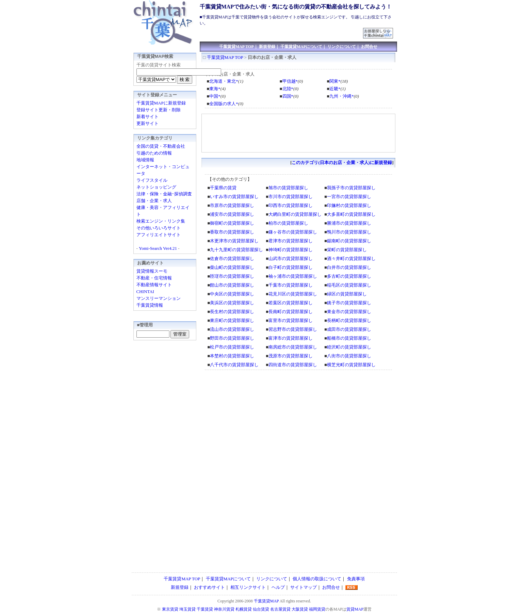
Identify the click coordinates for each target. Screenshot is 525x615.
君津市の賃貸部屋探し (290, 240)
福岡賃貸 (317, 609)
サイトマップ (303, 587)
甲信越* (290, 81)
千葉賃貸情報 (149, 305)
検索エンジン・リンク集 (160, 221)
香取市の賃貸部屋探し (232, 231)
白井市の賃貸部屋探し (349, 267)
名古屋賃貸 (280, 609)
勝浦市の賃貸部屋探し (349, 223)
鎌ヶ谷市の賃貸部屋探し (292, 231)
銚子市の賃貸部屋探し (349, 302)
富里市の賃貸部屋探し (290, 320)
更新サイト (147, 123)
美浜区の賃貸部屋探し (232, 302)
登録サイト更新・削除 (158, 109)
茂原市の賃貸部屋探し (290, 355)
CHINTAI (145, 291)
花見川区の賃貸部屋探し (292, 293)
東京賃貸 (170, 609)
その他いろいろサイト (158, 227)
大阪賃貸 (300, 609)
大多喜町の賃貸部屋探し (351, 214)
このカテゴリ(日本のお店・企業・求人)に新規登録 (342, 162)
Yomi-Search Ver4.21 (158, 248)
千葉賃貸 (205, 609)
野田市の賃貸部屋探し (232, 338)
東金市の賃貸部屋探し (349, 311)
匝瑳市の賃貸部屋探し (232, 276)
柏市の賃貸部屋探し (288, 223)
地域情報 (145, 159)
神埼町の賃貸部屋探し (290, 249)
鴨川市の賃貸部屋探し (349, 231)
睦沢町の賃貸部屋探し (349, 347)
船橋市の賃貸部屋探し (349, 338)
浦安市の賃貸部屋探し (232, 214)
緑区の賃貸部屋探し (347, 293)
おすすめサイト (209, 587)
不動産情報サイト (154, 284)
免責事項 (356, 578)
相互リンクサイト (248, 587)
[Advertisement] (281, 30)
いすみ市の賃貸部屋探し (234, 196)
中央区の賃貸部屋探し (232, 293)
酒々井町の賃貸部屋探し (351, 258)
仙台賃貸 (261, 609)
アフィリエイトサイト (158, 234)
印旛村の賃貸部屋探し (349, 205)
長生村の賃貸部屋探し (232, 311)
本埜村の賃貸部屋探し (232, 355)
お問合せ (369, 46)
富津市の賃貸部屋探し (290, 338)
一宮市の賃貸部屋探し (349, 196)
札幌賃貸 (243, 609)
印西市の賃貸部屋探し (290, 205)
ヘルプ (278, 587)
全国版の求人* (223, 103)
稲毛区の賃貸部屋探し (349, 285)
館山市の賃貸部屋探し (232, 285)
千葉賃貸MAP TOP (236, 46)
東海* (214, 88)
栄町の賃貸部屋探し (347, 249)
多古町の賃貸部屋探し (349, 276)
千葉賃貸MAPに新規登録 (161, 103)
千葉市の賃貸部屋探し (290, 285)
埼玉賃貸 (187, 609)
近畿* (335, 88)
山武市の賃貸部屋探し (290, 258)
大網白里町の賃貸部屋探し (295, 214)
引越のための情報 (154, 153)
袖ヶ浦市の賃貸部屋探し (292, 276)
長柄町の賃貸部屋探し (349, 320)
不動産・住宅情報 (154, 277)
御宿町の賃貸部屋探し (232, 223)
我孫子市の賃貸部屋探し (351, 187)
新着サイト (147, 116)
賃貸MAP (354, 609)
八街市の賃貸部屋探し (349, 355)
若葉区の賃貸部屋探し (290, 302)
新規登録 (267, 46)
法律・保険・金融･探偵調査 (164, 193)
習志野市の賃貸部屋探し (292, 329)
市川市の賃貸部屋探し (290, 196)
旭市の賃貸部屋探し (288, 187)
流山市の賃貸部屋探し (232, 329)
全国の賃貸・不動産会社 (160, 146)
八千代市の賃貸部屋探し (234, 364)
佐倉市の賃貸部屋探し (232, 258)
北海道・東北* (223, 81)
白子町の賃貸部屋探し (290, 267)
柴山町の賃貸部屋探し (232, 267)
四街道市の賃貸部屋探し (292, 364)
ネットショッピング (156, 187)
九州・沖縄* (341, 96)
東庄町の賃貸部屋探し (232, 320)
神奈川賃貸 (224, 609)
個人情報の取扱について (317, 578)
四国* (288, 96)
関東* (335, 81)
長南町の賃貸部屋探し (290, 311)
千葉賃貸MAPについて (301, 46)
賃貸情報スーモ (151, 271)
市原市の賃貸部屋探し (232, 205)
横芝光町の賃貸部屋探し (351, 364)
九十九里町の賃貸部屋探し (236, 249)
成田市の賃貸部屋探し (349, 329)
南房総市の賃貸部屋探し (292, 347)
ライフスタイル (151, 180)
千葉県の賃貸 (223, 187)
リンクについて (341, 46)
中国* (214, 96)
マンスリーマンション (158, 298)
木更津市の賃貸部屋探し (234, 240)
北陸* (288, 88)
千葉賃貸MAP (266, 601)
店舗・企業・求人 (154, 200)
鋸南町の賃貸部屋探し (349, 240)
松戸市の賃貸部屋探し (232, 347)
